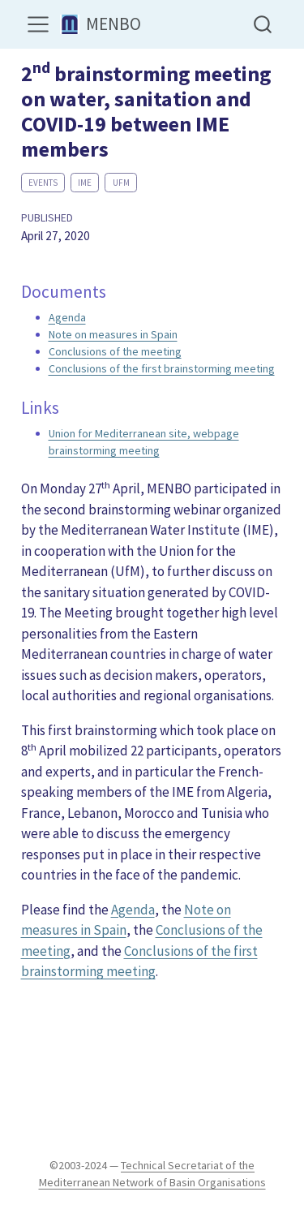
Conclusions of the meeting (115, 351)
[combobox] (263, 24)
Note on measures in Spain (113, 334)
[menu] (38, 24)
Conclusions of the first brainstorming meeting (162, 368)
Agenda (67, 317)
